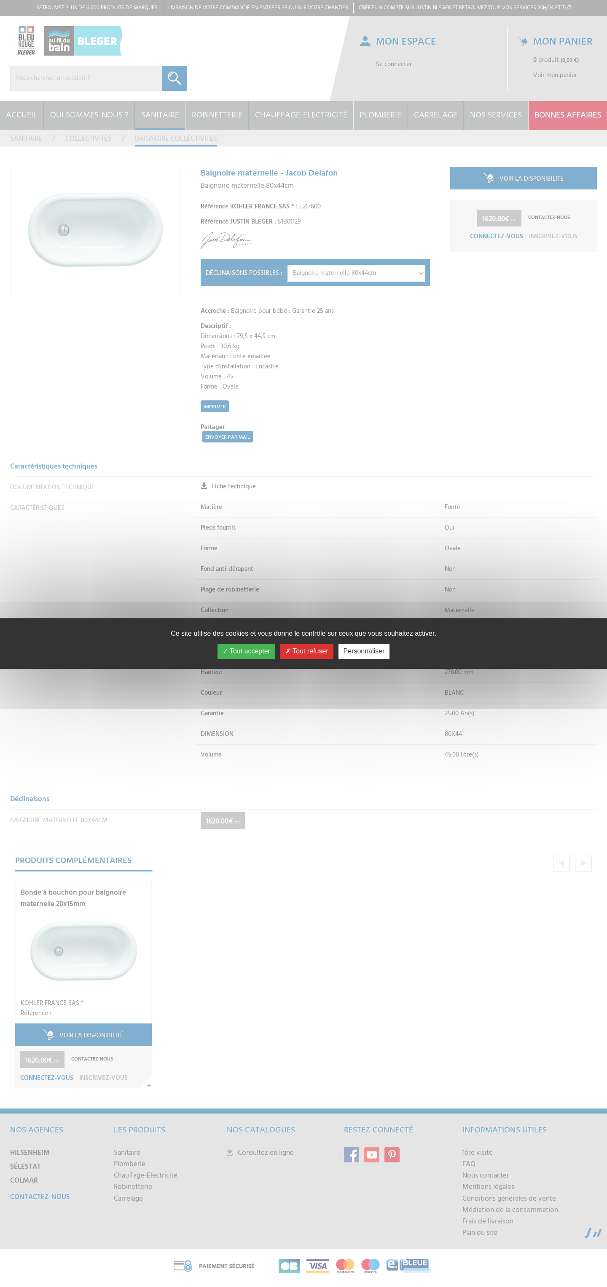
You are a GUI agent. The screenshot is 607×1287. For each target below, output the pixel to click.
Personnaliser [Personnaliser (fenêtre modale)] (364, 651)
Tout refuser (306, 651)
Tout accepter (246, 651)
